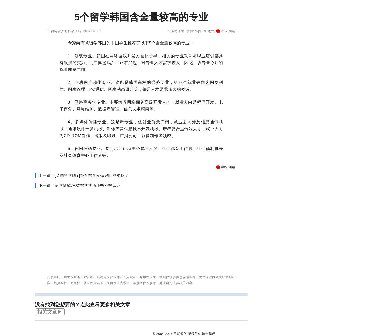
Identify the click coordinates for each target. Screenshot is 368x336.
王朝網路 (180, 334)
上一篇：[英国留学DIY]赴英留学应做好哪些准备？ (84, 175)
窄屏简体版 (176, 31)
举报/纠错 (225, 31)
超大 (211, 31)
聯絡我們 (208, 334)
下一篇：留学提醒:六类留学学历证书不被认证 (79, 185)
